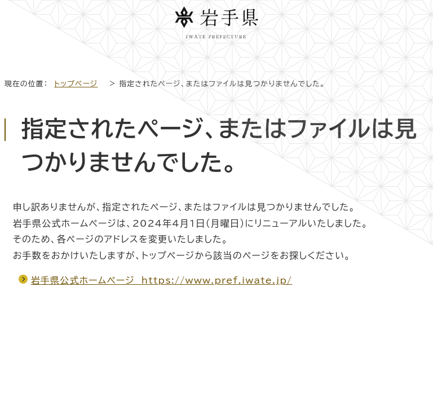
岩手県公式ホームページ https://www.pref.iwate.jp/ (162, 280)
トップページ (76, 83)
